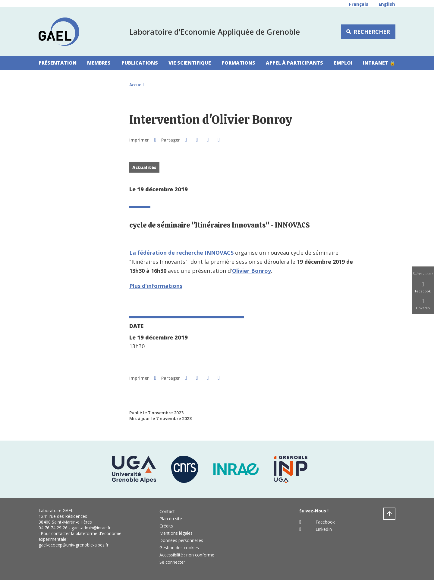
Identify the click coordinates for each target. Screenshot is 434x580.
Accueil (136, 85)
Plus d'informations (155, 285)
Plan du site (170, 518)
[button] (186, 139)
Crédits (166, 526)
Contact (167, 511)
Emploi (343, 62)
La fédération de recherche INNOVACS (181, 252)
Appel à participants (294, 62)
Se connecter (172, 562)
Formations (238, 62)
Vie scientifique (189, 62)
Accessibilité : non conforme (186, 555)
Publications (139, 62)
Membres (99, 62)
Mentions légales (176, 533)
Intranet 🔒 (379, 62)
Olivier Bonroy (251, 270)
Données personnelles (181, 540)
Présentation (58, 62)
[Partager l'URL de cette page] (219, 139)
